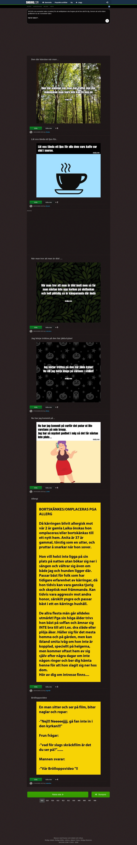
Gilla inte (48, 128)
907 (89, 800)
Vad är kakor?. (33, 18)
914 (52, 800)
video (52, 6)
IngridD (48, 690)
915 (47, 800)
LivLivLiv (48, 331)
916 (42, 800)
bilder (46, 6)
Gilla (35, 128)
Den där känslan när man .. (45, 59)
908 (84, 800)
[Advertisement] (68, 40)
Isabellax (48, 783)
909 (79, 800)
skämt (29, 6)
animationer (37, 6)
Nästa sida (57, 794)
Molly (47, 411)
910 (74, 800)
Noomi (48, 206)
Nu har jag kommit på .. (43, 418)
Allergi (34, 499)
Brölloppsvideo (39, 698)
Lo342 (48, 491)
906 (95, 800)
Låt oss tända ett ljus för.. (44, 139)
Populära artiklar (61, 2)
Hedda (48, 132)
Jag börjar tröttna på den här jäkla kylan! (52, 338)
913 (58, 800)
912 (63, 800)
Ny (72, 2)
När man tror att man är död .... (46, 258)
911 (68, 800)
